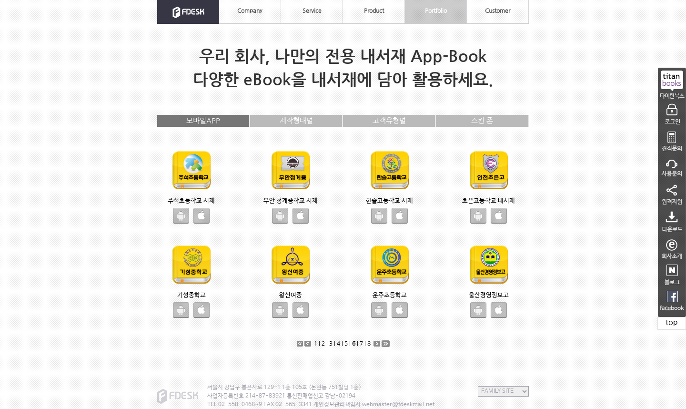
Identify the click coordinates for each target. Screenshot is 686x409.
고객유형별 (389, 120)
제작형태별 (296, 120)
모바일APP (203, 120)
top (672, 322)
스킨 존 (482, 120)
